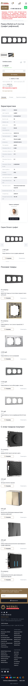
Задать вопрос (14, 218)
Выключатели (4, 635)
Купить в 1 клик (14, 78)
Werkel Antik (17, 633)
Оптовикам (17, 661)
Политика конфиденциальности (10, 680)
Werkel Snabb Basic (5, 656)
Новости (16, 665)
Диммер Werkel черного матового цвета (10, 453)
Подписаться (14, 600)
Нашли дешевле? (7, 81)
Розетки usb (4, 641)
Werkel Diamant (17, 635)
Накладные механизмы (6, 639)
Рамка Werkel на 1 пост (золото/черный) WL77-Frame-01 (12, 325)
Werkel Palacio (4, 662)
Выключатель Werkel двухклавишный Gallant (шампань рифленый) (12, 513)
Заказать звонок (5, 616)
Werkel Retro (17, 645)
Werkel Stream (4, 654)
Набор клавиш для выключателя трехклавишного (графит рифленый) (13, 544)
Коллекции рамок (5, 637)
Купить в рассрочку (19, 81)
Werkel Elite (3, 660)
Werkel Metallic (17, 637)
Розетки (3, 633)
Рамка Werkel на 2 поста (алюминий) (10, 355)
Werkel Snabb (17, 643)
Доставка (16, 652)
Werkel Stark (17, 641)
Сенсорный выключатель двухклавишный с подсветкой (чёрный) (11, 575)
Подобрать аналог (7, 61)
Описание (3, 97)
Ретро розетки (4, 647)
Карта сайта (22, 680)
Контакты (16, 663)
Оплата (16, 659)
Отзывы (11, 97)
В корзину (14, 74)
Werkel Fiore (3, 653)
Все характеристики (7, 91)
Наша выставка (18, 657)
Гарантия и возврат (21, 97)
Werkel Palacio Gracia (6, 651)
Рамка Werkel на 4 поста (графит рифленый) (13, 253)
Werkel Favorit (17, 639)
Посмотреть (22, 258)
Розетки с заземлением (6, 643)
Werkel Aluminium (18, 631)
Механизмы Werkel (5, 631)
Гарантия (16, 654)
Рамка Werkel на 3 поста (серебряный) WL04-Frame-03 (13, 415)
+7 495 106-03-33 (15, 8)
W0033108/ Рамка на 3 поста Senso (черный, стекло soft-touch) (13, 294)
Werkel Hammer (4, 658)
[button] (2, 245)
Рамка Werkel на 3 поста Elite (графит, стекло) (12, 385)
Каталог (3, 7)
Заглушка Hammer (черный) (8, 482)
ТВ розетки (3, 645)
